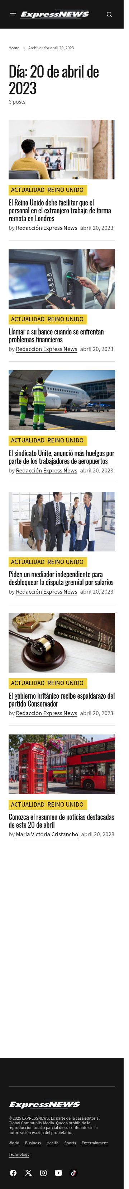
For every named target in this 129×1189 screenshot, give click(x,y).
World (14, 1143)
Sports (70, 1143)
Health (52, 1143)
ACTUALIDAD (28, 190)
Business (33, 1143)
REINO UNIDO (66, 190)
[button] (13, 14)
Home (14, 48)
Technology (19, 1154)
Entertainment (95, 1143)
